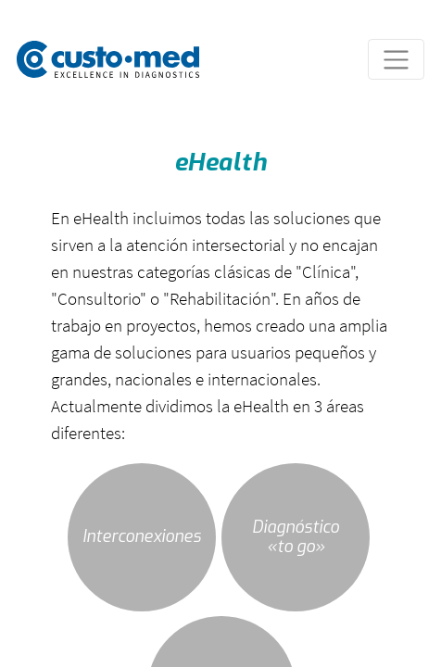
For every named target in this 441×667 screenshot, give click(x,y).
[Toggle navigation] (396, 59)
